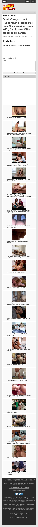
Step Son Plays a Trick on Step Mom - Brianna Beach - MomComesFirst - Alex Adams (19, 398)
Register (27, 1)
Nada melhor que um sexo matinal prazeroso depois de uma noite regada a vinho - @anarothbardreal (18, 260)
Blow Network (21, 485)
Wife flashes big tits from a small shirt (16, 119)
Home (4, 1)
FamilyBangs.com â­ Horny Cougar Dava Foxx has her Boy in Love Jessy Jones (19, 136)
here (13, 485)
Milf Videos (15, 16)
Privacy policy (19, 515)
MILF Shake (6, 16)
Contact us (12, 515)
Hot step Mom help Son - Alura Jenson (17, 382)
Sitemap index (19, 516)
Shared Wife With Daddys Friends (15, 366)
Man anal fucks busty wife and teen (16, 289)
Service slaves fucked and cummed (16, 274)
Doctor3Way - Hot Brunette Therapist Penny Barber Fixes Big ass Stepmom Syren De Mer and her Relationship (18, 214)
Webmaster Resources (19, 492)
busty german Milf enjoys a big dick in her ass (18, 428)
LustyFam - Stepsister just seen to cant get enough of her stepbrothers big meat (18, 166)
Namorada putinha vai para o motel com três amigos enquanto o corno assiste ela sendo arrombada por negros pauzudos (18, 306)
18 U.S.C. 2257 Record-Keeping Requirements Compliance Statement (19, 507)
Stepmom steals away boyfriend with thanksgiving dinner (16, 413)
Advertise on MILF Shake (19, 490)
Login (33, 1)
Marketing (26, 515)
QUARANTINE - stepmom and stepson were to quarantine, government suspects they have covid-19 (18, 445)
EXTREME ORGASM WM (13, 459)
